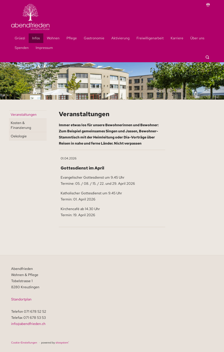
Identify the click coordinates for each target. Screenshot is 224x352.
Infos (36, 38)
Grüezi (20, 38)
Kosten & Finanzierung (21, 125)
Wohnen (53, 38)
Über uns (197, 38)
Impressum (44, 47)
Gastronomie (94, 38)
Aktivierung (120, 38)
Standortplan (21, 299)
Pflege (71, 38)
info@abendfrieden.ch (28, 323)
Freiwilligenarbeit (150, 38)
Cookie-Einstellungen (24, 342)
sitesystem (62, 342)
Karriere (177, 38)
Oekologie (19, 136)
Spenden (22, 47)
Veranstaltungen (24, 114)
